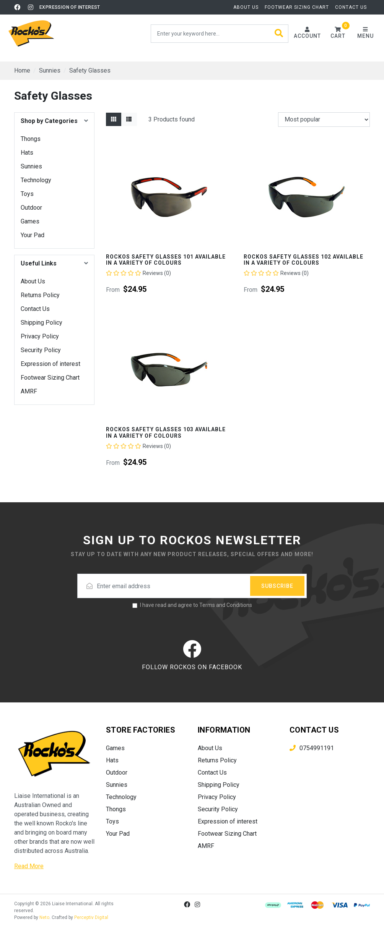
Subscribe (277, 586)
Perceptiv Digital (91, 917)
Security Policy (41, 350)
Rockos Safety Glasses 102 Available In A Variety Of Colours (303, 260)
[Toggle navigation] (365, 33)
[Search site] (279, 33)
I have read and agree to (196, 605)
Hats (27, 152)
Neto (44, 917)
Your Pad (32, 235)
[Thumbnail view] (114, 119)
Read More (29, 866)
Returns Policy (40, 295)
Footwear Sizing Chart (297, 7)
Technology (36, 180)
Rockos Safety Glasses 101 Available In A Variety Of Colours (166, 260)
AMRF (29, 391)
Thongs (31, 138)
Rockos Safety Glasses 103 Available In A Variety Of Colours (166, 432)
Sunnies (31, 166)
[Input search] (219, 33)
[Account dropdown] (307, 33)
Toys (27, 193)
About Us (246, 7)
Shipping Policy (41, 322)
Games (30, 221)
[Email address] (192, 586)
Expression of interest (69, 7)
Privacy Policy (40, 336)
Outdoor (31, 207)
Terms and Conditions (225, 605)
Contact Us (351, 7)
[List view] (129, 119)
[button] (337, 33)
